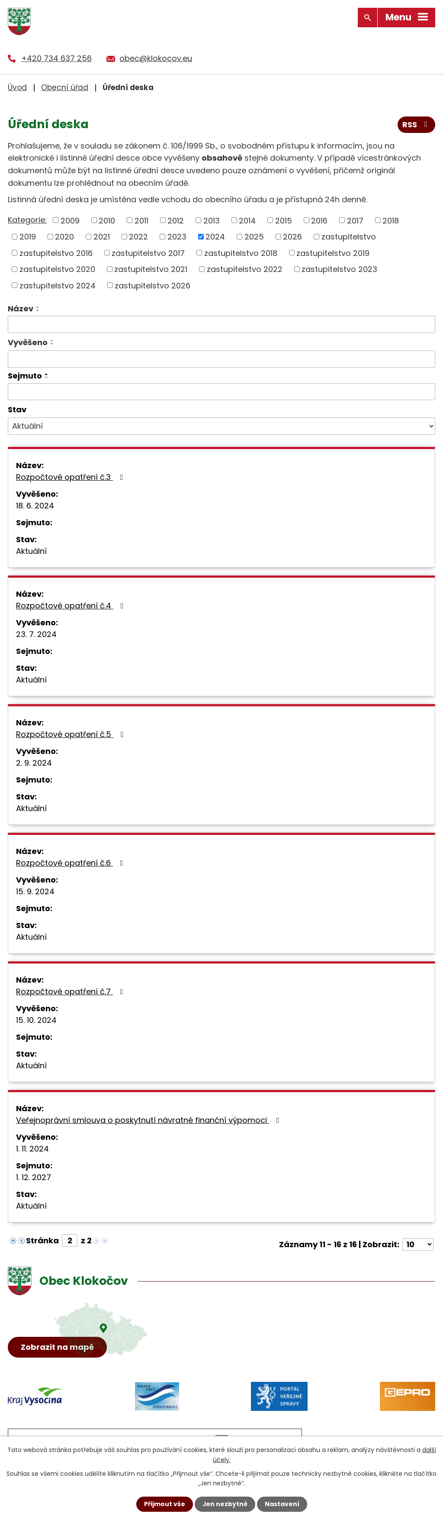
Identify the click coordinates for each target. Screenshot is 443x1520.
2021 (101, 236)
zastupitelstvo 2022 (244, 268)
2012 (175, 220)
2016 (319, 220)
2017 (355, 220)
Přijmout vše (164, 1504)
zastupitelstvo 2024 (57, 285)
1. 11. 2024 (32, 1148)
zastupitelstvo (348, 236)
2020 (64, 236)
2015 (283, 220)
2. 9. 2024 (34, 762)
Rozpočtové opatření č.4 (71, 605)
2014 (247, 220)
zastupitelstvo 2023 (339, 268)
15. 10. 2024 (36, 1020)
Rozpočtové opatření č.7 (71, 991)
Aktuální (31, 551)
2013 (211, 220)
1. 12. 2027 (33, 1177)
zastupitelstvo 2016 (56, 252)
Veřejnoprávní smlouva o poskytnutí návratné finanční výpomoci (149, 1120)
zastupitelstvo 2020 (57, 268)
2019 (27, 236)
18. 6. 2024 (35, 505)
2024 (215, 236)
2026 (292, 236)
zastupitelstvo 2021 (150, 268)
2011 (141, 220)
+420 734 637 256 (56, 58)
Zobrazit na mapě (57, 1347)
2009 (70, 220)
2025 (254, 236)
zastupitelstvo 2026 (152, 285)
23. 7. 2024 (36, 634)
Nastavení (282, 1504)
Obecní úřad (64, 87)
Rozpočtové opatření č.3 (71, 477)
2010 (107, 220)
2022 (138, 236)
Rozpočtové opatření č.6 (71, 862)
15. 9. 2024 (35, 891)
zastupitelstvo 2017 (148, 252)
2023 (176, 236)
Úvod (17, 87)
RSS (416, 125)
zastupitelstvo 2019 (332, 252)
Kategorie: (27, 219)
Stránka (42, 1240)
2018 (390, 220)
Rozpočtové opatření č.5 (71, 734)
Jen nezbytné (224, 1504)
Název (20, 308)
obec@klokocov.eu (155, 58)
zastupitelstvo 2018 (240, 252)
